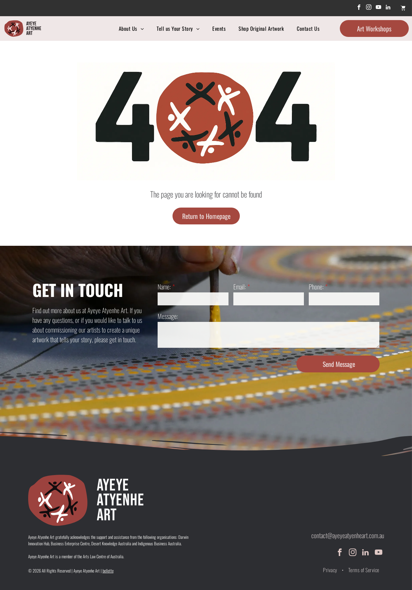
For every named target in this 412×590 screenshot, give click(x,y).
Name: (164, 286)
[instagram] (369, 8)
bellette (108, 570)
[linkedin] (388, 8)
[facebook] (359, 8)
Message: (168, 316)
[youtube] (378, 8)
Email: (239, 286)
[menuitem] (131, 28)
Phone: (316, 286)
